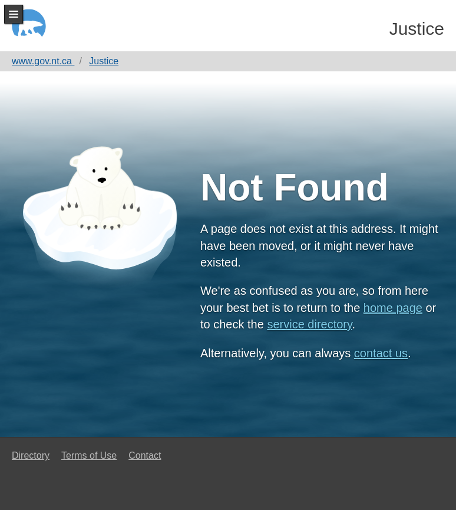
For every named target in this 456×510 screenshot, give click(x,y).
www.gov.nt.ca (43, 61)
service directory (309, 324)
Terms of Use (89, 455)
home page (393, 307)
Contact (144, 455)
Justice (416, 28)
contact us (381, 353)
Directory (30, 455)
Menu (13, 14)
